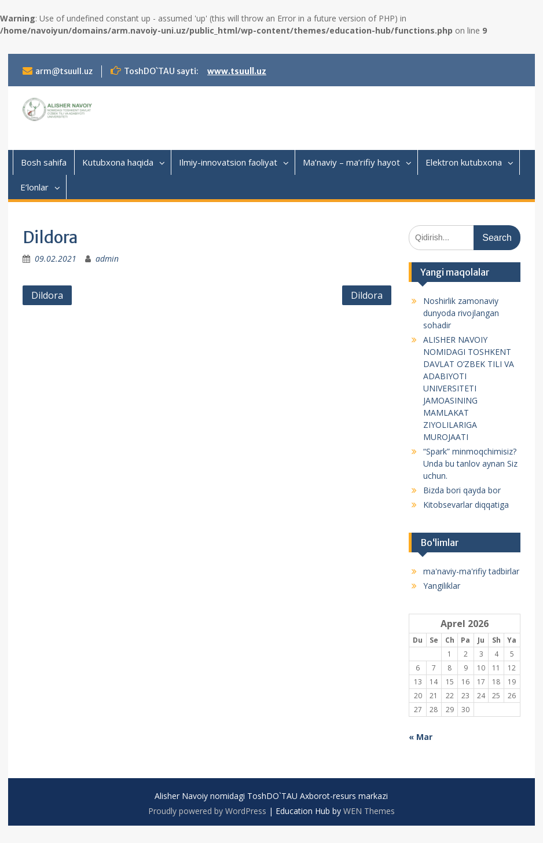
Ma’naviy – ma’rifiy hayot (351, 162)
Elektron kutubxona (463, 162)
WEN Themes (369, 810)
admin (107, 258)
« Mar (420, 736)
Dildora (47, 295)
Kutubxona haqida (117, 162)
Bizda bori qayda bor (462, 490)
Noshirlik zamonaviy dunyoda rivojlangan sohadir (461, 313)
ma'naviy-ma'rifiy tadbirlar (471, 571)
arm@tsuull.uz (64, 71)
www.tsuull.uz (236, 71)
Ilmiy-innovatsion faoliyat (228, 162)
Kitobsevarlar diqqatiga (466, 504)
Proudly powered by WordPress (207, 810)
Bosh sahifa (44, 162)
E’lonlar (34, 187)
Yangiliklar (441, 585)
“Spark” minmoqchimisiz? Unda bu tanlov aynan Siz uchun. (470, 463)
